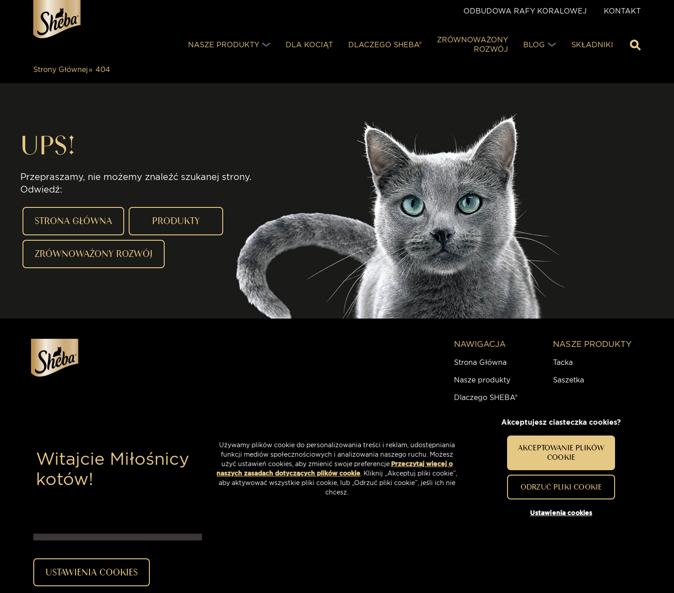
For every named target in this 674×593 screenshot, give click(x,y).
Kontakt (622, 11)
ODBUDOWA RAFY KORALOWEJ (525, 11)
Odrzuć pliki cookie (561, 486)
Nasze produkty (482, 380)
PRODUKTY (176, 220)
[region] (337, 469)
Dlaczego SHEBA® (485, 397)
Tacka (563, 362)
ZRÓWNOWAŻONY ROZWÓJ (94, 253)
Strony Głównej (60, 69)
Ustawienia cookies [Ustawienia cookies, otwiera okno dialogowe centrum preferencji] (561, 513)
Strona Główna (480, 362)
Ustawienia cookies (91, 572)
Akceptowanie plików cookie (561, 452)
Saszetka (568, 380)
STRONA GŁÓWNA (73, 220)
